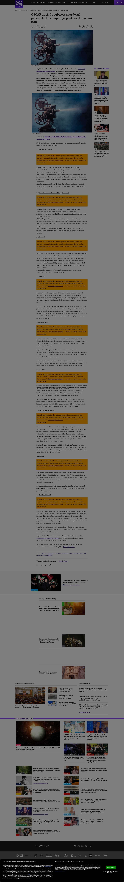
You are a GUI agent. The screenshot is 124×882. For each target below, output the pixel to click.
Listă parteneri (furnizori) (60, 871)
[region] (62, 870)
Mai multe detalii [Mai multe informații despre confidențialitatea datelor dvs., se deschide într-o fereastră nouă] (48, 866)
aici (29, 874)
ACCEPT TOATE (111, 867)
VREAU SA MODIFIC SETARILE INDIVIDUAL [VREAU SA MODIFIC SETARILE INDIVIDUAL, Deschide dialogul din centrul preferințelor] (110, 872)
